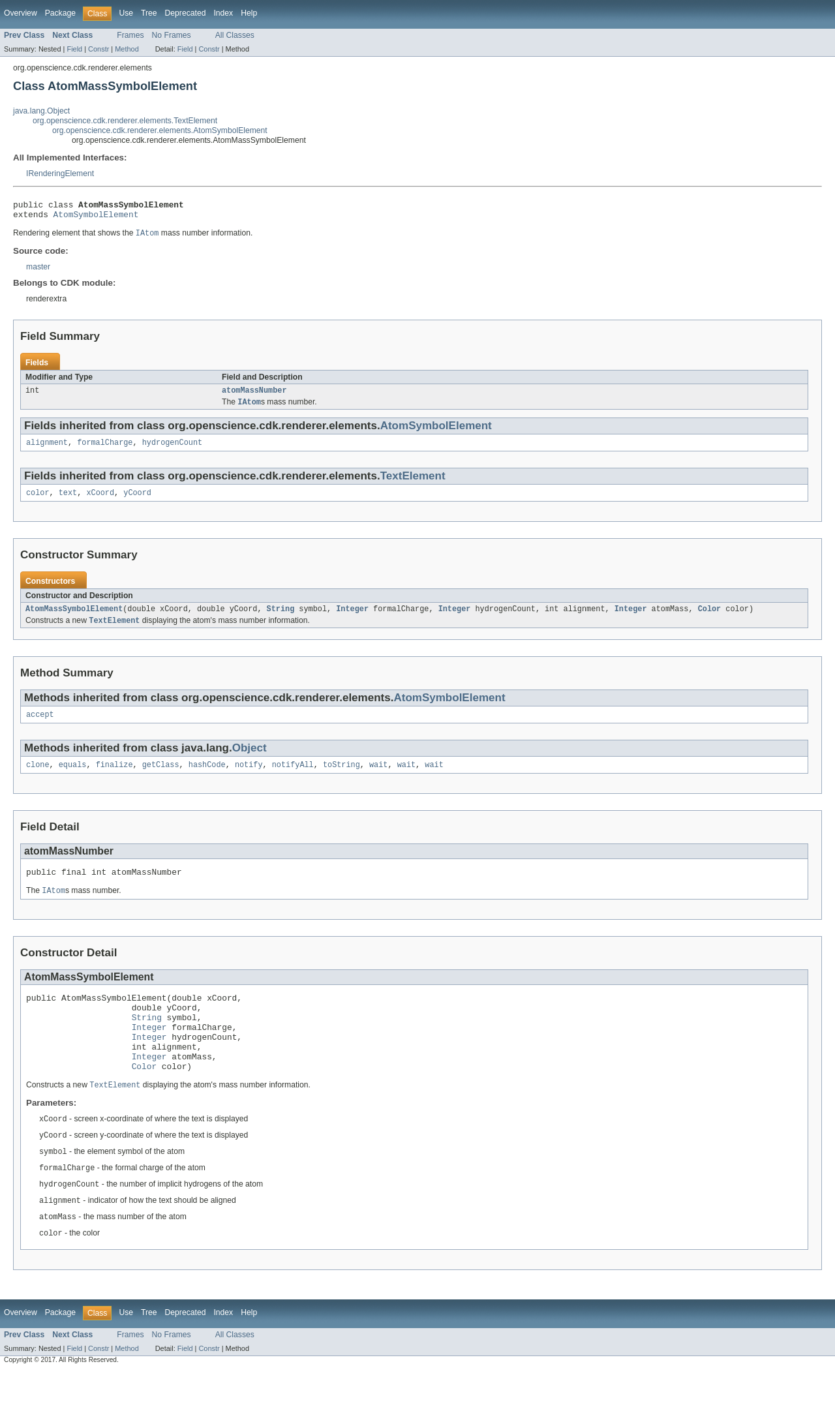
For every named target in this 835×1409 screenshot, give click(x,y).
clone (38, 778)
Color (709, 619)
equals (73, 778)
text (68, 501)
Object (249, 760)
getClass (160, 778)
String (281, 619)
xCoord (100, 501)
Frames (130, 35)
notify (249, 778)
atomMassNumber (254, 396)
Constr (98, 49)
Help (249, 13)
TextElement (413, 483)
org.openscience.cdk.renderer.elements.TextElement (125, 120)
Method (126, 49)
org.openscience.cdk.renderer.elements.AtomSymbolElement (159, 130)
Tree (149, 13)
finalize (114, 778)
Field (74, 49)
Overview (20, 13)
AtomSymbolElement (96, 218)
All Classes (234, 35)
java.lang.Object (41, 110)
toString (341, 778)
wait (378, 778)
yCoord (137, 501)
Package (60, 13)
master (38, 271)
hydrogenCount (172, 450)
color (38, 501)
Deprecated (185, 13)
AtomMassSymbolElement (74, 619)
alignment (47, 450)
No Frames (171, 35)
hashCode (207, 778)
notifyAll (293, 778)
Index (223, 13)
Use (126, 13)
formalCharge (104, 450)
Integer (352, 619)
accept (40, 726)
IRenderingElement (60, 173)
